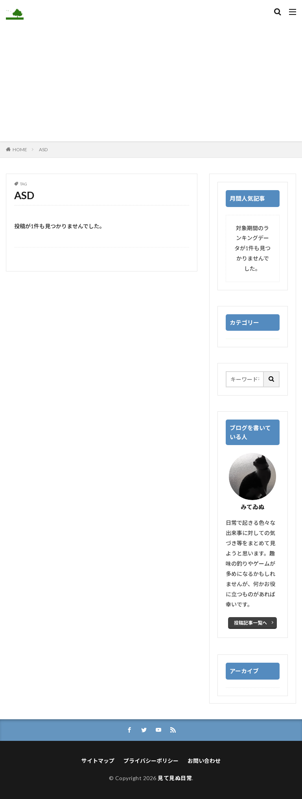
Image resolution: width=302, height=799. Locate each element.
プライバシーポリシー (151, 760)
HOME (20, 149)
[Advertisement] (151, 79)
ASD (43, 149)
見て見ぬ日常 (175, 778)
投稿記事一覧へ (250, 623)
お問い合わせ (204, 760)
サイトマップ (97, 760)
